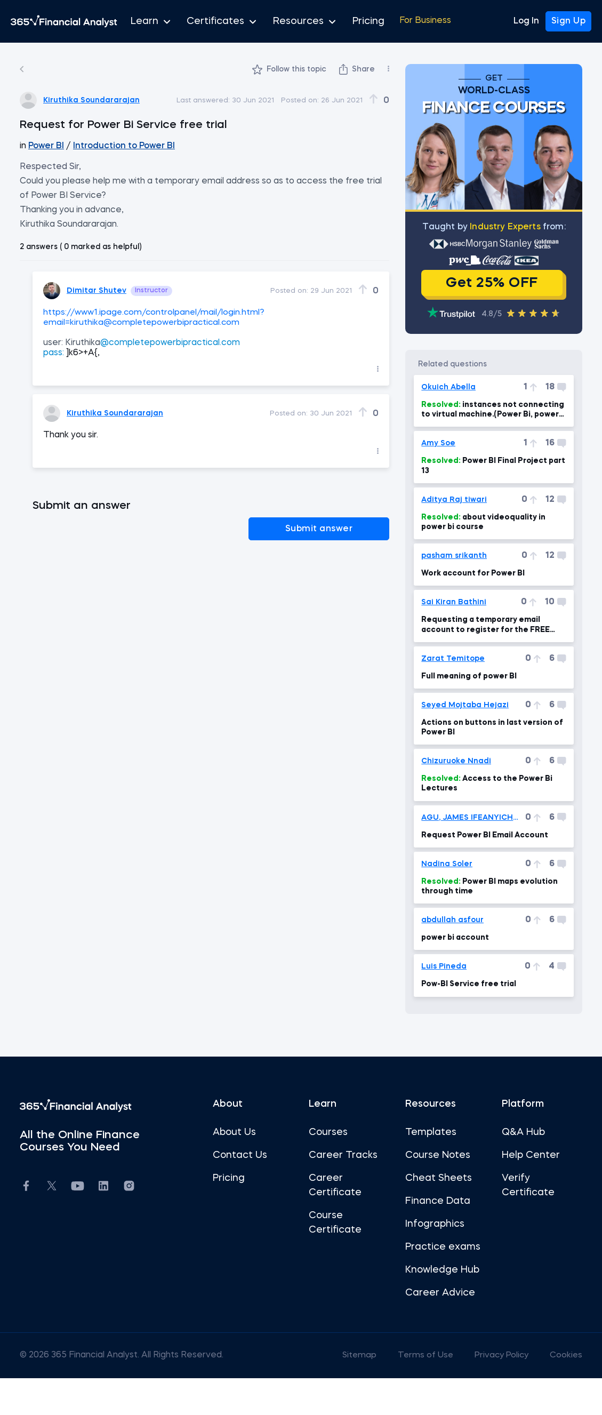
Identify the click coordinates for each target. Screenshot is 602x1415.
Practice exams (419, 1277)
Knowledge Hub (436, 1307)
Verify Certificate (516, 1208)
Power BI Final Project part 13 (479, 488)
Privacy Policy (483, 1392)
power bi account (450, 960)
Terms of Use (405, 1392)
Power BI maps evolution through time (464, 909)
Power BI (64, 146)
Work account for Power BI (467, 596)
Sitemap (338, 1392)
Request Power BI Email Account (479, 858)
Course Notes (431, 1178)
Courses (328, 1155)
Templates (425, 1155)
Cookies (548, 1392)
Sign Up (568, 21)
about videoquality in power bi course (478, 545)
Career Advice (434, 1330)
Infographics (429, 1247)
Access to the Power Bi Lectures (481, 806)
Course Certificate (335, 1246)
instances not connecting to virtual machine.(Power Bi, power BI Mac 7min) (476, 433)
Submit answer (339, 528)
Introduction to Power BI (142, 146)
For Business (393, 21)
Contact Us (245, 1178)
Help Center (519, 1178)
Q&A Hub (511, 1155)
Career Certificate (335, 1208)
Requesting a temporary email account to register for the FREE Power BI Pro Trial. (480, 648)
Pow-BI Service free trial (463, 1007)
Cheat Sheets (432, 1201)
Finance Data (431, 1224)
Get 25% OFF (481, 293)
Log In (526, 21)
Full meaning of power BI (463, 699)
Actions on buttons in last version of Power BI (481, 750)
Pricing (340, 21)
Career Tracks (343, 1178)
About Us (239, 1155)
